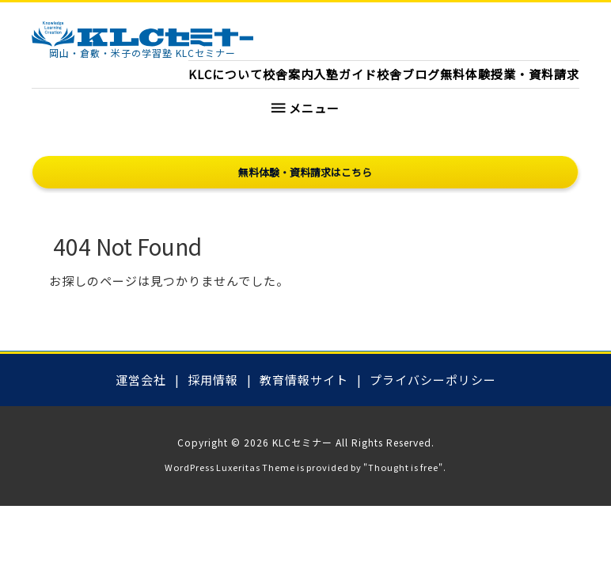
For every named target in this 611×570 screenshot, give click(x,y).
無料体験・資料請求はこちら (305, 172)
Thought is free (403, 467)
